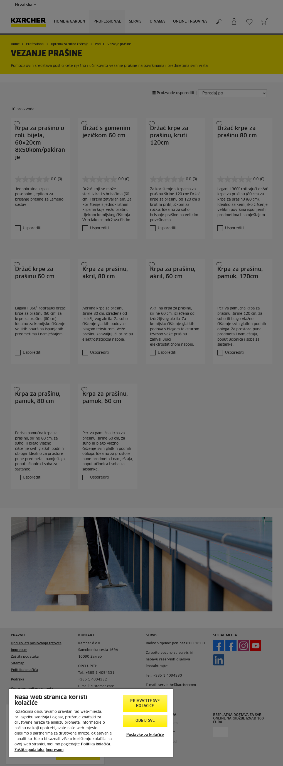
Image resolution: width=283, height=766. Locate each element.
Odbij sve (145, 721)
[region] (91, 722)
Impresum (54, 750)
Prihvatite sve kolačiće (145, 703)
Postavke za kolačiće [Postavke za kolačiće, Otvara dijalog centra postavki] (145, 735)
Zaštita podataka (29, 750)
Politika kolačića (95, 744)
